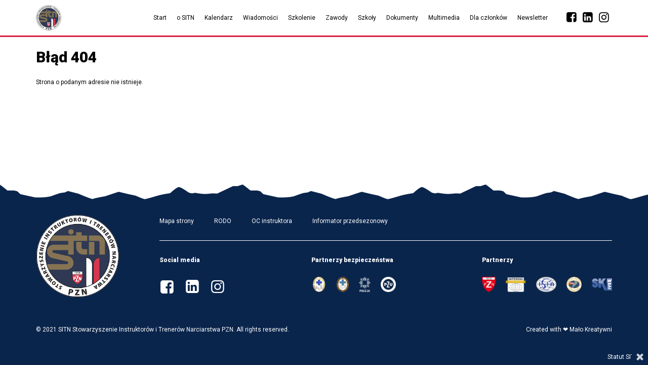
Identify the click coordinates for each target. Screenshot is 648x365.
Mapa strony (176, 221)
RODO (222, 221)
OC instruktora (272, 221)
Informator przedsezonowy (350, 221)
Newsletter (532, 17)
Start (160, 17)
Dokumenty (402, 17)
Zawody (337, 17)
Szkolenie (301, 17)
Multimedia (444, 17)
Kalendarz (219, 17)
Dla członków (488, 17)
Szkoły (367, 17)
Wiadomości (260, 17)
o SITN (185, 17)
